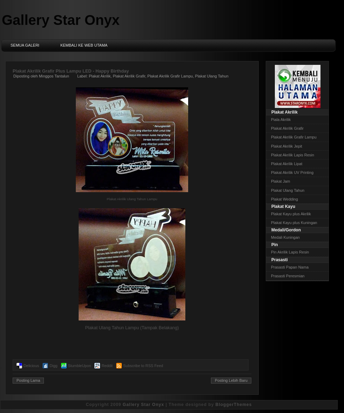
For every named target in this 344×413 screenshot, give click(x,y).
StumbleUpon (79, 366)
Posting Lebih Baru (231, 380)
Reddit (106, 366)
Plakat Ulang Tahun (212, 76)
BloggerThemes (234, 404)
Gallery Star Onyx (61, 20)
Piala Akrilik (281, 119)
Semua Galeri (25, 45)
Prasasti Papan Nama (290, 267)
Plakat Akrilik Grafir (129, 76)
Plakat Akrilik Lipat (286, 164)
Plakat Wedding (284, 199)
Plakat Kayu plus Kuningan (294, 223)
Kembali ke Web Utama (83, 45)
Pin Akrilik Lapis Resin (290, 252)
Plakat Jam (280, 181)
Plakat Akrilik (100, 76)
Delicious (31, 366)
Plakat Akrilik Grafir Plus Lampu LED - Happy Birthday (71, 71)
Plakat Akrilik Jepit (286, 146)
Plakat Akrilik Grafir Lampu (170, 76)
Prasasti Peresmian (287, 276)
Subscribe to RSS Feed (143, 366)
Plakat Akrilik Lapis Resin (292, 155)
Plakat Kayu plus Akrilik (291, 214)
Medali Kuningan (285, 237)
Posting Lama (28, 380)
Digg (53, 366)
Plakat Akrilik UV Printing (292, 172)
